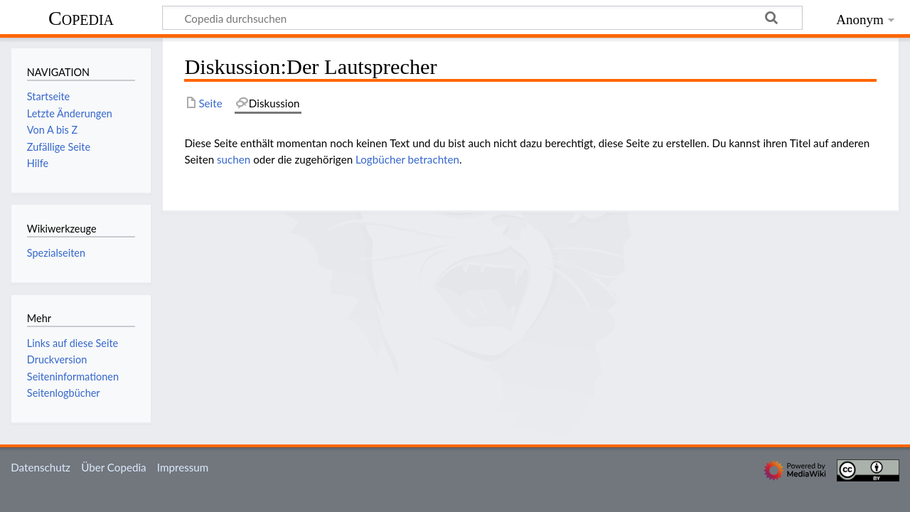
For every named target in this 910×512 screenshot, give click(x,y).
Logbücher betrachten (407, 159)
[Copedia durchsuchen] (482, 17)
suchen (233, 159)
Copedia (81, 18)
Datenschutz (40, 467)
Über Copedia (113, 467)
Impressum (183, 467)
